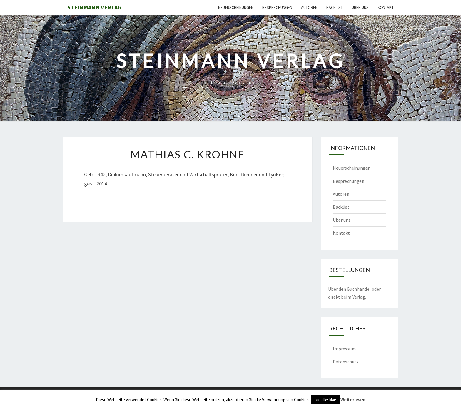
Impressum (344, 349)
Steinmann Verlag (94, 7)
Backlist (334, 7)
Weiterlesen (352, 399)
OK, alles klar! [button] (325, 399)
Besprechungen (277, 7)
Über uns (360, 7)
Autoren (309, 7)
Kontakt (386, 7)
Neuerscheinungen (235, 7)
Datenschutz (346, 361)
